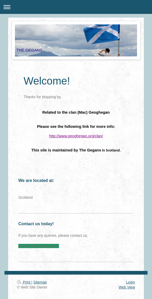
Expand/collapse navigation (76, 7)
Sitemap (40, 282)
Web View (126, 287)
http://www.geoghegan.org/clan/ (76, 136)
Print (24, 282)
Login (130, 282)
